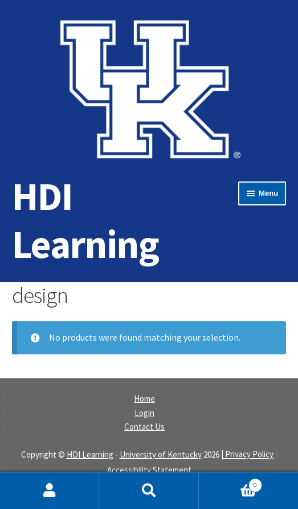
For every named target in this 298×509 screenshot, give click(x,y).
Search (148, 490)
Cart (231, 483)
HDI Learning (85, 220)
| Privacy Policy (247, 454)
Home (144, 398)
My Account (49, 490)
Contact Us (144, 426)
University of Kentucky (161, 454)
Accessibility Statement (149, 469)
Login (144, 412)
